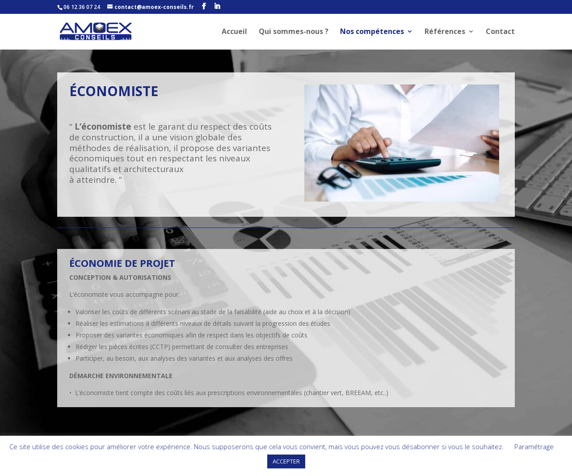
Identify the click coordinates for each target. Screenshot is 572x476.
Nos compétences (372, 32)
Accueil (234, 32)
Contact (500, 32)
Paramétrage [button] (534, 446)
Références (445, 32)
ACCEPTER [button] (286, 461)
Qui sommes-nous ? (293, 32)
